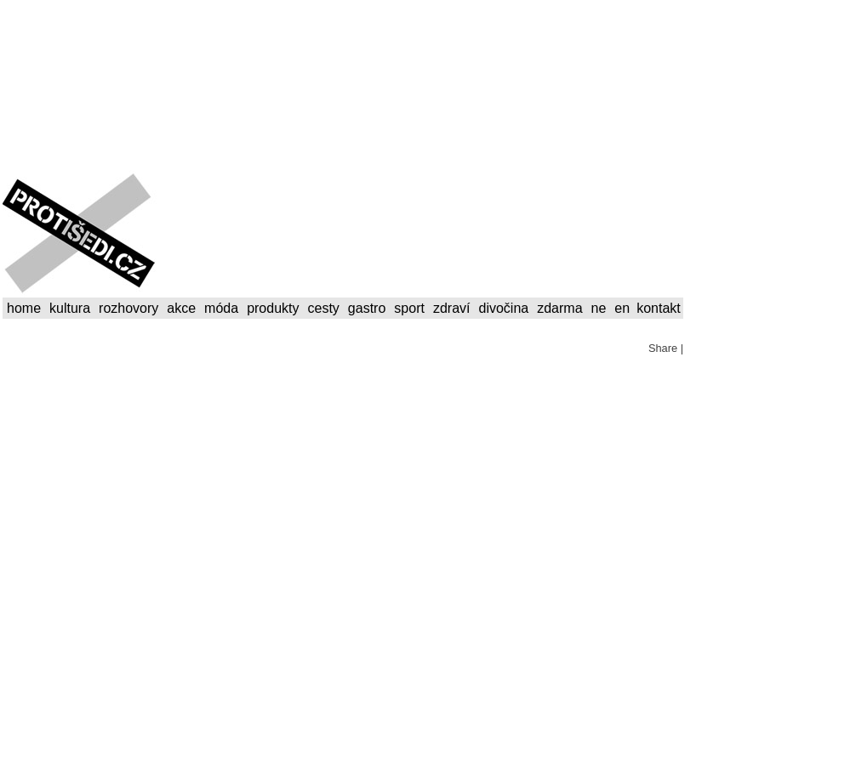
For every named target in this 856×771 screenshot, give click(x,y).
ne (599, 308)
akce (181, 308)
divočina (503, 308)
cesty (324, 308)
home (24, 308)
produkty (273, 308)
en (622, 308)
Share (662, 348)
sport (409, 308)
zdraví (452, 308)
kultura (69, 308)
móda (221, 308)
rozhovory (128, 308)
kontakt (658, 308)
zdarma (559, 308)
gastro (366, 308)
